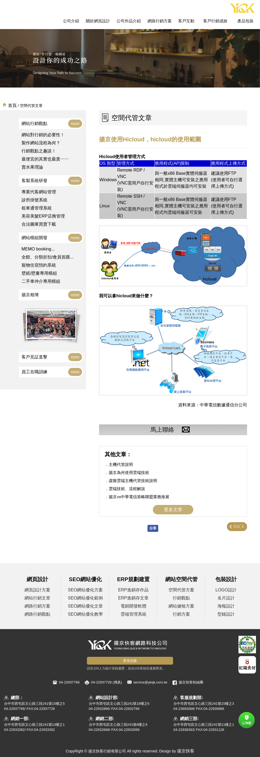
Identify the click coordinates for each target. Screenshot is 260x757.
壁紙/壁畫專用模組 (39, 273)
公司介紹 (71, 21)
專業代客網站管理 (39, 192)
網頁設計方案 (37, 590)
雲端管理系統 (133, 614)
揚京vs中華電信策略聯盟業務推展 (139, 496)
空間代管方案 (181, 590)
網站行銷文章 (37, 598)
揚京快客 (185, 751)
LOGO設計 (226, 590)
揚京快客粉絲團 (191, 682)
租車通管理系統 (37, 208)
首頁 (12, 105)
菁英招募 (130, 661)
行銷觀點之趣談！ (39, 151)
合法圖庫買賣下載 (39, 224)
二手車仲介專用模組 (41, 281)
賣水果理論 (32, 167)
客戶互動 (186, 21)
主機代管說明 (121, 464)
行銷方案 (181, 614)
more (75, 123)
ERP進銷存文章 (133, 598)
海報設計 (226, 606)
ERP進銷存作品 (133, 590)
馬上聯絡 (173, 429)
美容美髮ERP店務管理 (43, 216)
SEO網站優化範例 (85, 598)
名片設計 (226, 598)
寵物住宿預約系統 (39, 265)
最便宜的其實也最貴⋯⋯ (45, 159)
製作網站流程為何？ (41, 143)
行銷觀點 (181, 598)
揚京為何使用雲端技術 (129, 472)
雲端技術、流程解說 (127, 488)
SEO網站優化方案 (85, 590)
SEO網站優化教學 (85, 614)
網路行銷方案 (159, 21)
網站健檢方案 (181, 606)
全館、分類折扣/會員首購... (48, 257)
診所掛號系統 (34, 200)
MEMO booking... (38, 249)
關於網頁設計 (98, 21)
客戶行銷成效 (215, 21)
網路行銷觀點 (37, 614)
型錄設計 (226, 614)
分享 (152, 528)
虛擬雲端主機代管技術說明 (133, 480)
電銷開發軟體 (133, 606)
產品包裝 (245, 21)
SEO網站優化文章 (85, 606)
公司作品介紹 (129, 21)
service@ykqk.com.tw (150, 682)
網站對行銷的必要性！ (43, 134)
